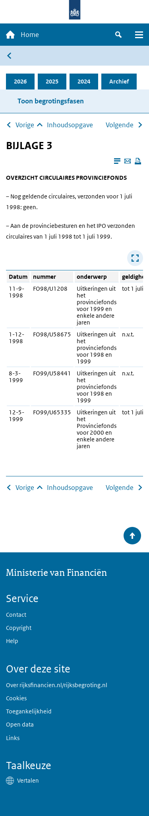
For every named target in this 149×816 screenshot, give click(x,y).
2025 (52, 81)
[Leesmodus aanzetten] (117, 161)
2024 (83, 81)
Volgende (120, 124)
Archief (119, 81)
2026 (20, 81)
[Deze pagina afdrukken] (138, 161)
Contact (16, 614)
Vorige (24, 124)
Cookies (16, 698)
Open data (20, 724)
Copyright (18, 627)
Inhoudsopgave (70, 124)
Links (12, 738)
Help (12, 641)
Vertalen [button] (28, 780)
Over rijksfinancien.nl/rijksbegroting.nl (56, 685)
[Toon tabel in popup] (135, 258)
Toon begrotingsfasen (50, 101)
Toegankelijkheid (29, 711)
